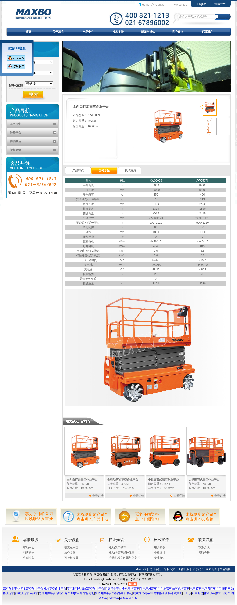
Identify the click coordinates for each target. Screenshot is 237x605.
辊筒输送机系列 (122, 593)
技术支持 (118, 31)
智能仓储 (15, 150)
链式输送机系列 (143, 593)
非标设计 (159, 552)
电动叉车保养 (117, 547)
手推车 (34, 593)
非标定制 (88, 593)
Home (145, 4)
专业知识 (159, 557)
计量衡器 (197, 593)
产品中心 (88, 31)
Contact (160, 4)
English (201, 4)
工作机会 (183, 569)
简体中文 (220, 4)
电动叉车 (195, 588)
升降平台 (15, 132)
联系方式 (204, 547)
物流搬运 (15, 141)
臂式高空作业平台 (93, 588)
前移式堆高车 (180, 588)
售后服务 (28, 557)
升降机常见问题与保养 (123, 557)
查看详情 (98, 495)
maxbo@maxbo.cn (104, 579)
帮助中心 (28, 547)
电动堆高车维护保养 (121, 552)
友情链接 (225, 569)
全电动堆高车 (130, 588)
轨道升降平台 (103, 593)
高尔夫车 (113, 598)
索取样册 (204, 552)
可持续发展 (71, 557)
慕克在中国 (71, 547)
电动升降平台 (47, 593)
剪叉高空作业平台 (32, 588)
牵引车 (133, 598)
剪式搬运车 (22, 593)
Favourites (180, 4)
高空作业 (15, 124)
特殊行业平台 (113, 588)
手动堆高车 (165, 588)
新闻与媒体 (148, 31)
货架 (218, 593)
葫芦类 (178, 593)
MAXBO (141, 569)
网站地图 (211, 569)
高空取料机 (74, 588)
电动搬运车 (209, 588)
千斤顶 (187, 593)
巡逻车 (226, 593)
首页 (28, 31)
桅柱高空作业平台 (55, 588)
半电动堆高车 (148, 588)
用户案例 (159, 547)
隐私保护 (169, 569)
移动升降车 (63, 593)
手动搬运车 (223, 588)
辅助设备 (209, 593)
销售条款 (28, 552)
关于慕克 (58, 31)
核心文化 (69, 552)
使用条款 (155, 569)
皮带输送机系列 (163, 593)
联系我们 (207, 31)
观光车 (124, 598)
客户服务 (177, 31)
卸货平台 (76, 593)
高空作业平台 (11, 588)
